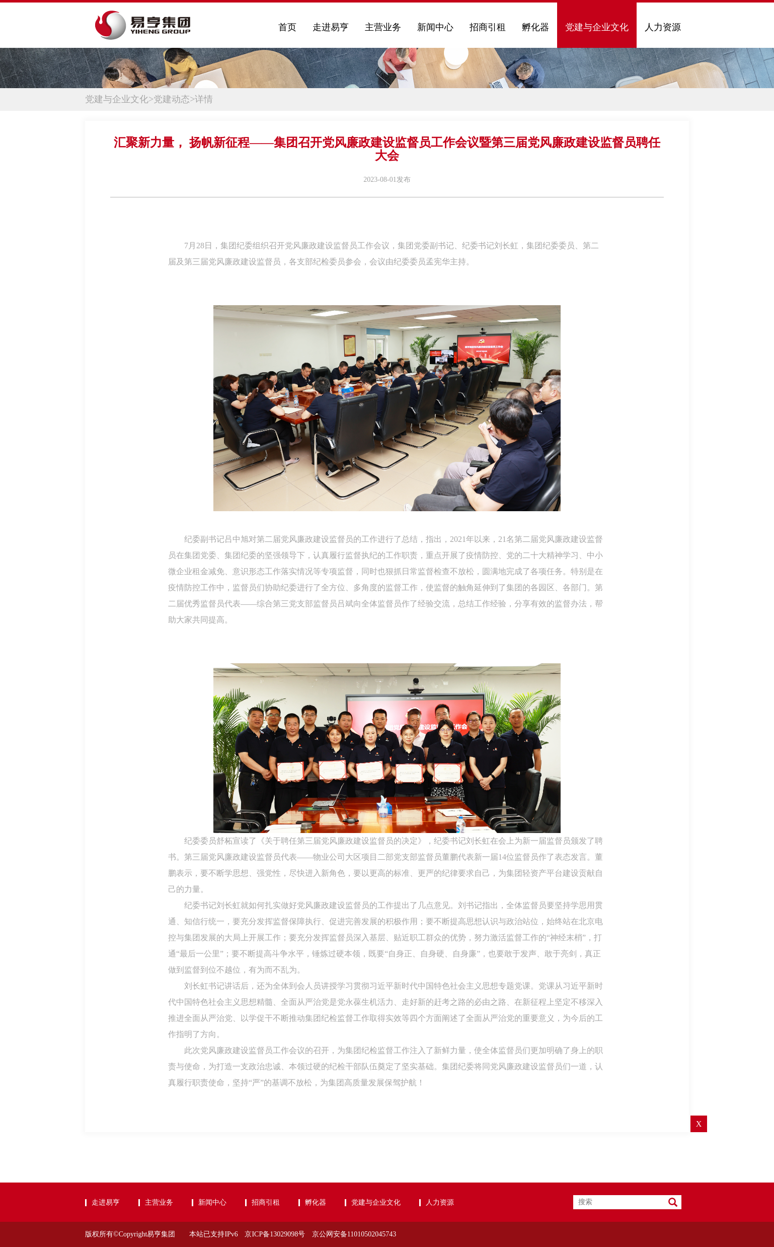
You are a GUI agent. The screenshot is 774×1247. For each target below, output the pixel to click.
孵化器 (535, 27)
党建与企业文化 (597, 27)
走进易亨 (331, 27)
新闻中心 (435, 27)
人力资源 (663, 27)
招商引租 (488, 27)
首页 (287, 27)
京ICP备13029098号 (275, 1234)
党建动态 (171, 99)
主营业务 (383, 27)
